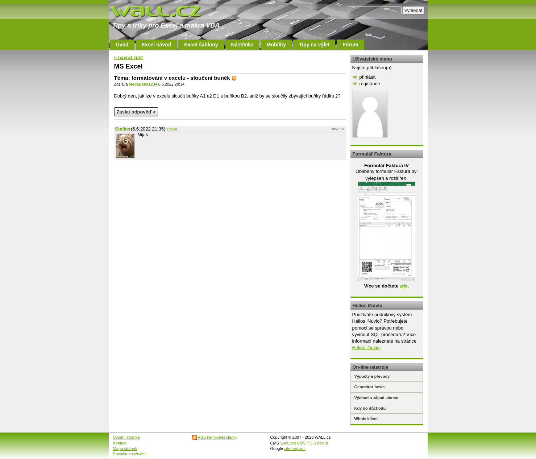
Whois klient (366, 419)
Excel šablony (201, 44)
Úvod (122, 44)
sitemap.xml (295, 448)
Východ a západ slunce (376, 398)
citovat (172, 129)
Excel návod (156, 44)
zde (404, 286)
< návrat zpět (128, 57)
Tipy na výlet (314, 44)
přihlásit (368, 77)
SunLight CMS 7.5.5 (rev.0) (304, 443)
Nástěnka (242, 44)
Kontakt (119, 443)
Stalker (123, 129)
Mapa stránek (125, 448)
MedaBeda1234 (143, 84)
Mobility (276, 44)
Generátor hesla (369, 387)
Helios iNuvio (366, 347)
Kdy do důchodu (370, 408)
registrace (370, 83)
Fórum (350, 44)
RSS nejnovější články (215, 437)
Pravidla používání (129, 454)
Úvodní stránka (126, 437)
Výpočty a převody (372, 376)
